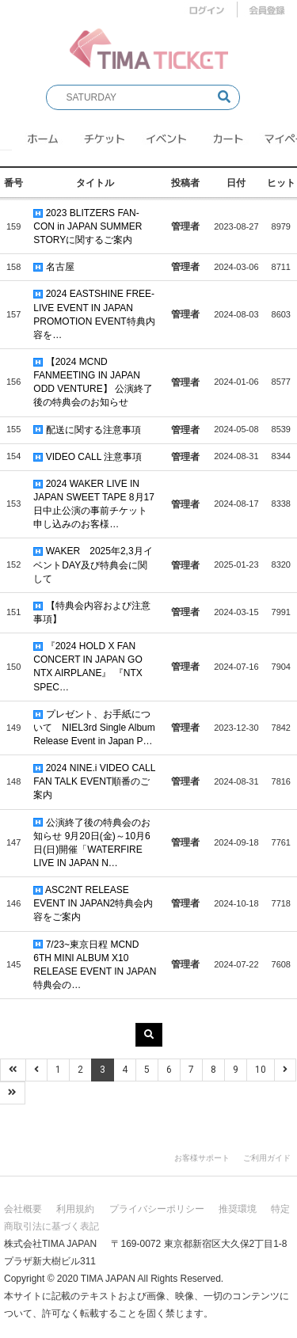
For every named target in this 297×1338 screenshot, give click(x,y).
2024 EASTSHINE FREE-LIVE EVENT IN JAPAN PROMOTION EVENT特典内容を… (93, 314)
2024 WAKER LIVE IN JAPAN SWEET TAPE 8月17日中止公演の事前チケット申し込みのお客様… (93, 504)
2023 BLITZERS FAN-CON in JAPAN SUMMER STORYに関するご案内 (87, 226)
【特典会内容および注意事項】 (91, 612)
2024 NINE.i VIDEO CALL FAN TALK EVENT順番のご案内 (94, 781)
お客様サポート (202, 1158)
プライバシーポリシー (156, 1208)
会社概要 (23, 1208)
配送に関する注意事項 (86, 429)
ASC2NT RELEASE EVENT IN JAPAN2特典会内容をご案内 (93, 903)
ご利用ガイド (267, 1158)
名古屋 (53, 266)
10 (260, 1069)
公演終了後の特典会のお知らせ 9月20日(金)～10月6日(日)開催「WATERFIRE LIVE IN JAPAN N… (91, 843)
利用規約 (75, 1208)
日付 (236, 182)
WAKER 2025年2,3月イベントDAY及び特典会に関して (92, 564)
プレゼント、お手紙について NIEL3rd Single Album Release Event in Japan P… (93, 728)
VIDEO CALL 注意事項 (87, 456)
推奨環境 (238, 1208)
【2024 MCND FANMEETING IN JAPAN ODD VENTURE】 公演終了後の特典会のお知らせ (93, 382)
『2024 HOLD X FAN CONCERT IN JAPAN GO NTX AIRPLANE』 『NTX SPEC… (87, 666)
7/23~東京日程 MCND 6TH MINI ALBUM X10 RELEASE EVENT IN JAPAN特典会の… (94, 964)
